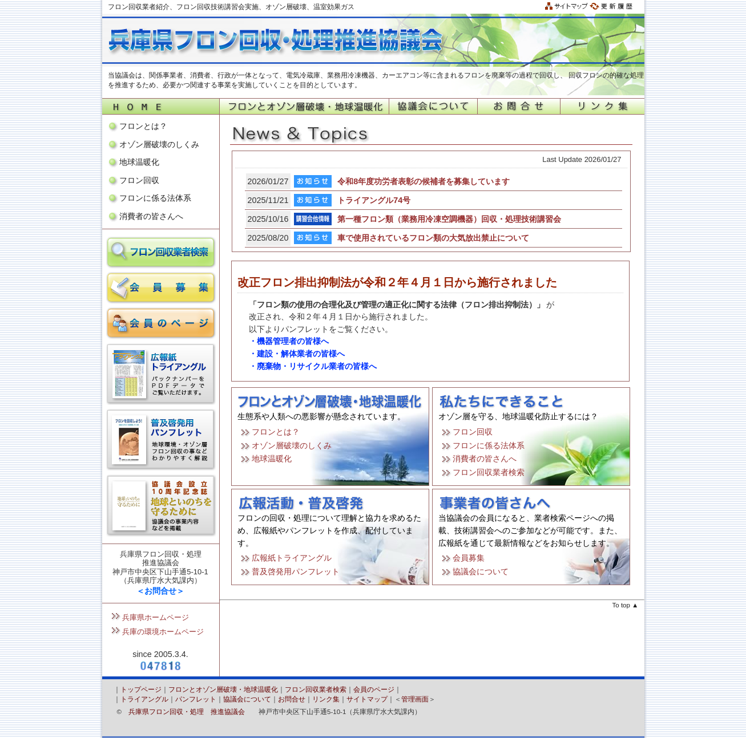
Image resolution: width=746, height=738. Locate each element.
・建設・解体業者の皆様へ (297, 353)
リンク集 (326, 699)
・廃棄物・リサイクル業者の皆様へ (313, 366)
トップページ (141, 689)
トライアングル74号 (373, 200)
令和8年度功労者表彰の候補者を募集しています (423, 181)
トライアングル (144, 699)
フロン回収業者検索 (489, 472)
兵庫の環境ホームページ (163, 631)
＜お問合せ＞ (160, 590)
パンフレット (195, 699)
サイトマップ (367, 699)
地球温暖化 (139, 162)
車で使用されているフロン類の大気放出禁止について (433, 237)
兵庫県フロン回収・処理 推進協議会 (186, 711)
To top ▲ (625, 605)
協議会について (481, 571)
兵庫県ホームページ (155, 617)
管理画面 (415, 699)
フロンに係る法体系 (155, 197)
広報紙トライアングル (292, 557)
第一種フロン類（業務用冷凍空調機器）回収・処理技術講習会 (449, 219)
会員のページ (373, 689)
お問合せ (291, 699)
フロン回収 (139, 180)
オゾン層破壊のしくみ (159, 144)
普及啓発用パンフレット (296, 571)
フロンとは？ (143, 126)
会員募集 (469, 557)
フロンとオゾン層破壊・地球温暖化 (223, 689)
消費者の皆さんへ (151, 216)
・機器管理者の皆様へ (289, 341)
